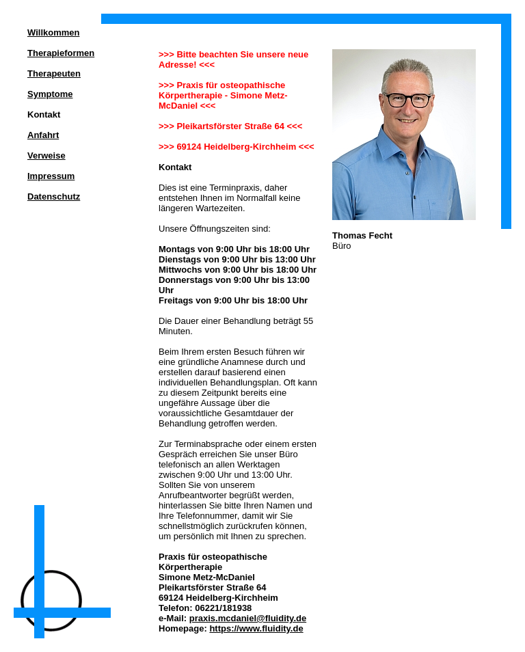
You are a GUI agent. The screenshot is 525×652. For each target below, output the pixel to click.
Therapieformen (60, 53)
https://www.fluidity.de (256, 628)
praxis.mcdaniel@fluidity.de (247, 618)
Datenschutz (53, 196)
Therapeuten (54, 73)
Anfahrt (43, 135)
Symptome (49, 94)
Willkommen (53, 32)
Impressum (51, 176)
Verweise (46, 155)
